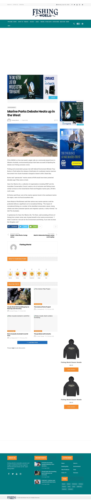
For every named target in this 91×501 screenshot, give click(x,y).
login (13, 348)
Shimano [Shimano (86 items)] (70, 489)
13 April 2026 (22, 311)
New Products (65, 469)
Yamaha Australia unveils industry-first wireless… (48, 464)
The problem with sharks (42, 334)
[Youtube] (77, 5)
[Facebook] (72, 5)
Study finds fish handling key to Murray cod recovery (18, 308)
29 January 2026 (49, 309)
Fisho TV (64, 472)
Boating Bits (65, 466)
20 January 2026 (49, 336)
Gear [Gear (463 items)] (69, 486)
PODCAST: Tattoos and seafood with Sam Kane (48, 481)
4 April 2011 (25, 120)
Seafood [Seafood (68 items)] (64, 489)
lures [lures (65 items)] (74, 486)
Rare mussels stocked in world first (17, 335)
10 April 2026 (45, 484)
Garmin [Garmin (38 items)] (64, 486)
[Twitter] (74, 5)
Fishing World (15, 120)
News (63, 463)
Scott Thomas (14, 311)
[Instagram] (79, 5)
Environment (12, 107)
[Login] (82, 24)
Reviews (75, 472)
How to (75, 463)
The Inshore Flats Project (42, 307)
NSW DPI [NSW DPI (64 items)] (79, 486)
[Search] (74, 24)
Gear (74, 469)
